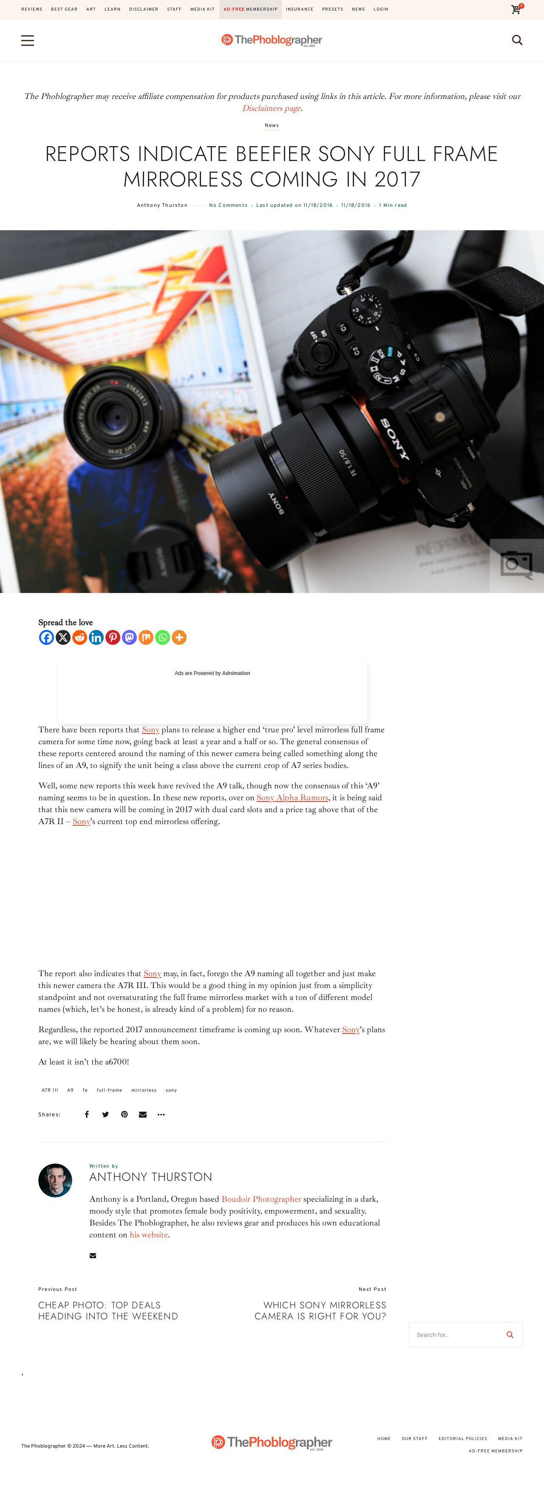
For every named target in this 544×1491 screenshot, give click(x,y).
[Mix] (146, 637)
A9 (70, 1090)
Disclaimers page (271, 108)
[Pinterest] (112, 637)
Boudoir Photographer (261, 1199)
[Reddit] (79, 637)
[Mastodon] (129, 637)
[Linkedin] (96, 637)
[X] (63, 637)
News (272, 126)
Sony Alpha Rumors (292, 797)
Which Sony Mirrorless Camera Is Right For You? (321, 1310)
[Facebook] (46, 637)
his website (149, 1234)
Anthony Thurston (162, 205)
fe (85, 1090)
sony (171, 1090)
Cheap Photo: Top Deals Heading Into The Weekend (108, 1310)
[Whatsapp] (162, 637)
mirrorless (144, 1090)
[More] (179, 637)
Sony (150, 729)
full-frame (109, 1090)
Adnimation (236, 673)
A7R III (50, 1090)
